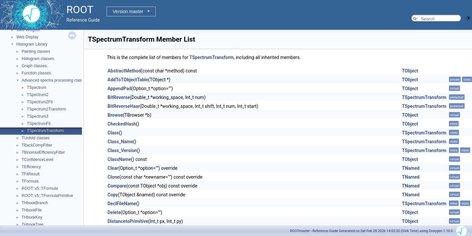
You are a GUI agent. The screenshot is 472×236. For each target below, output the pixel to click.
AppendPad (119, 88)
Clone (113, 177)
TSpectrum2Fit (40, 102)
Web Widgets (28, 30)
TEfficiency (31, 167)
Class (113, 132)
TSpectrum (36, 87)
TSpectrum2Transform (46, 109)
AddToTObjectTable (128, 79)
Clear (113, 168)
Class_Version (122, 150)
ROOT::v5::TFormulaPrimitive (47, 195)
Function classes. (37, 73)
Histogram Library (32, 44)
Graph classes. (35, 66)
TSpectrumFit (38, 123)
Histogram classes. (38, 58)
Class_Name (120, 141)
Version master (128, 11)
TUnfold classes (35, 138)
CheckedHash (122, 124)
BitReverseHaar (124, 106)
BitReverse (119, 97)
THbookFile (32, 210)
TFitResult (31, 174)
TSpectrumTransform (45, 130)
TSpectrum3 (37, 116)
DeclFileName (122, 203)
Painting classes (36, 51)
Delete (114, 212)
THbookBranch (35, 203)
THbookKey (32, 217)
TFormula (30, 181)
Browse (115, 115)
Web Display (27, 37)
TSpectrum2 (37, 94)
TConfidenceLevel (37, 159)
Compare (117, 185)
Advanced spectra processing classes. (55, 80)
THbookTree (32, 224)
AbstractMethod (124, 70)
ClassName (119, 159)
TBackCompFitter (37, 145)
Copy (113, 194)
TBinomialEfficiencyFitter (43, 152)
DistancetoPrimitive (128, 221)
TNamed (411, 168)
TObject (410, 70)
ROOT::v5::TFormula (40, 188)
